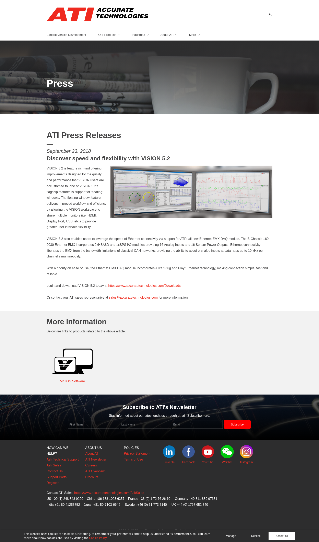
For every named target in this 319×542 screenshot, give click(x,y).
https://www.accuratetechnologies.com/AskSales (109, 491)
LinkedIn (169, 460)
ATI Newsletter (95, 457)
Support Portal (57, 475)
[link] (191, 166)
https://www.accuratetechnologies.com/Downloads (144, 283)
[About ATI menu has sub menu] (169, 32)
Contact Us (55, 469)
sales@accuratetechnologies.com (133, 295)
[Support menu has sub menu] (235, 32)
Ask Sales (54, 463)
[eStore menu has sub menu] (261, 32)
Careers (91, 463)
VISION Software (72, 379)
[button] (269, 13)
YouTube (207, 460)
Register (53, 481)
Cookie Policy (98, 538)
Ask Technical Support (63, 457)
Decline (256, 536)
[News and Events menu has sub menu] (202, 32)
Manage (231, 536)
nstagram (247, 460)
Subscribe (237, 422)
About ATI (92, 451)
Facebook (188, 460)
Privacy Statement (137, 451)
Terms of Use (133, 457)
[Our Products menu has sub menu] (108, 32)
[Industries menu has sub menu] (140, 32)
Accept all (282, 536)
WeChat (227, 460)
